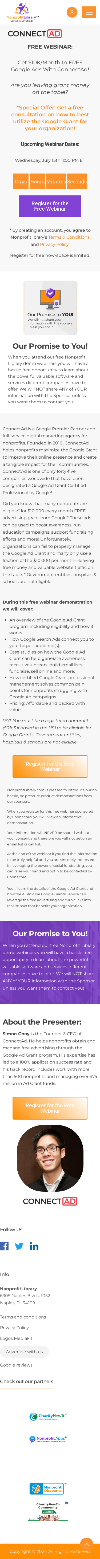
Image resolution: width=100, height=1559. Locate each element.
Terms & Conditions (69, 237)
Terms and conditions (23, 1317)
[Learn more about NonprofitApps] (48, 1439)
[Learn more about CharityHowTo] (48, 1417)
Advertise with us (24, 1351)
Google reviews (16, 1365)
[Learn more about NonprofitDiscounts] (48, 1489)
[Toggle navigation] (89, 12)
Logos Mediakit (16, 1338)
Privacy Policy (54, 244)
